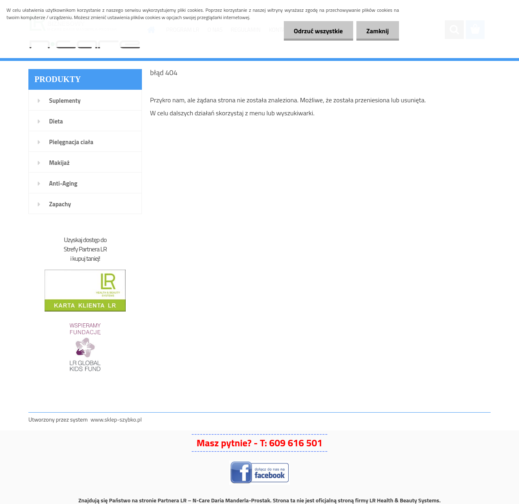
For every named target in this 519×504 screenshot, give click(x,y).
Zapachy (60, 204)
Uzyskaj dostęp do (85, 239)
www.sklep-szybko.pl (116, 419)
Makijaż (59, 162)
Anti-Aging (63, 183)
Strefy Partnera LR (85, 249)
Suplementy (65, 100)
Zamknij (378, 31)
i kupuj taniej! (85, 258)
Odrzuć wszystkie (318, 31)
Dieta (56, 121)
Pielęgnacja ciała (71, 142)
